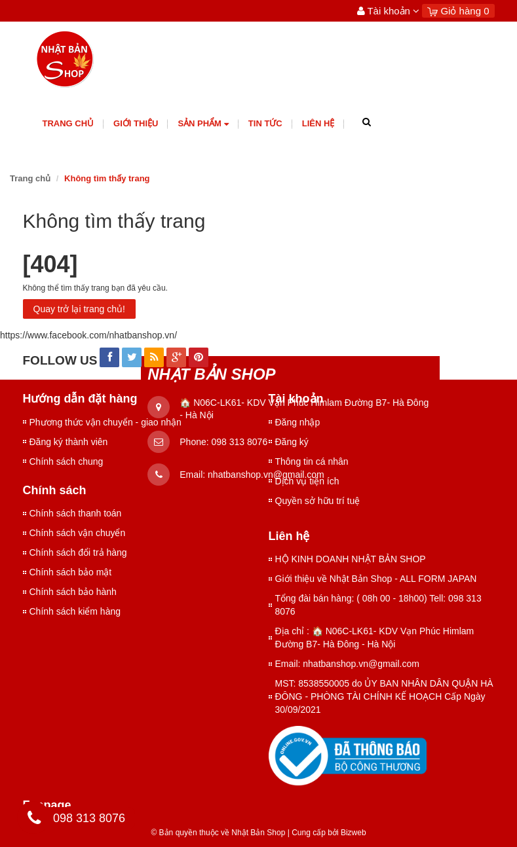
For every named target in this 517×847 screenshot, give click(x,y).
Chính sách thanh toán (75, 513)
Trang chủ (68, 123)
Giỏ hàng (458, 10)
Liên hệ (318, 123)
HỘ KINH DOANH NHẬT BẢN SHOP (350, 559)
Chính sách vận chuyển (77, 533)
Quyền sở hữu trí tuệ (317, 501)
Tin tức (265, 123)
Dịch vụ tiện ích (307, 481)
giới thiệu (135, 123)
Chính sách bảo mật (70, 572)
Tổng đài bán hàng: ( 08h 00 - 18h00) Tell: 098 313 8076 (378, 605)
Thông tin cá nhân (312, 461)
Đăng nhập (297, 422)
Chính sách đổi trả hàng (78, 552)
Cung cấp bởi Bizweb (327, 832)
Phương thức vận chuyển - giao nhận (105, 422)
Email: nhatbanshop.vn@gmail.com (347, 663)
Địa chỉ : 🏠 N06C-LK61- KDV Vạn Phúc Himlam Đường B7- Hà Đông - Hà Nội (374, 637)
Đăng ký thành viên (68, 442)
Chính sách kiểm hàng (75, 611)
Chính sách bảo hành (73, 591)
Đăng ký (292, 442)
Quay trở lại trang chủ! (79, 309)
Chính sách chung (66, 461)
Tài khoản (388, 10)
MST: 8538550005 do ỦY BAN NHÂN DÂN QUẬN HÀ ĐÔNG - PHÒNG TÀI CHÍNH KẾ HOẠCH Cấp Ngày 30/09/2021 (384, 696)
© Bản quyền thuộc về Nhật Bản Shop (218, 832)
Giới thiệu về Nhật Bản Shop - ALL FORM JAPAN (376, 578)
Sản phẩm (203, 124)
